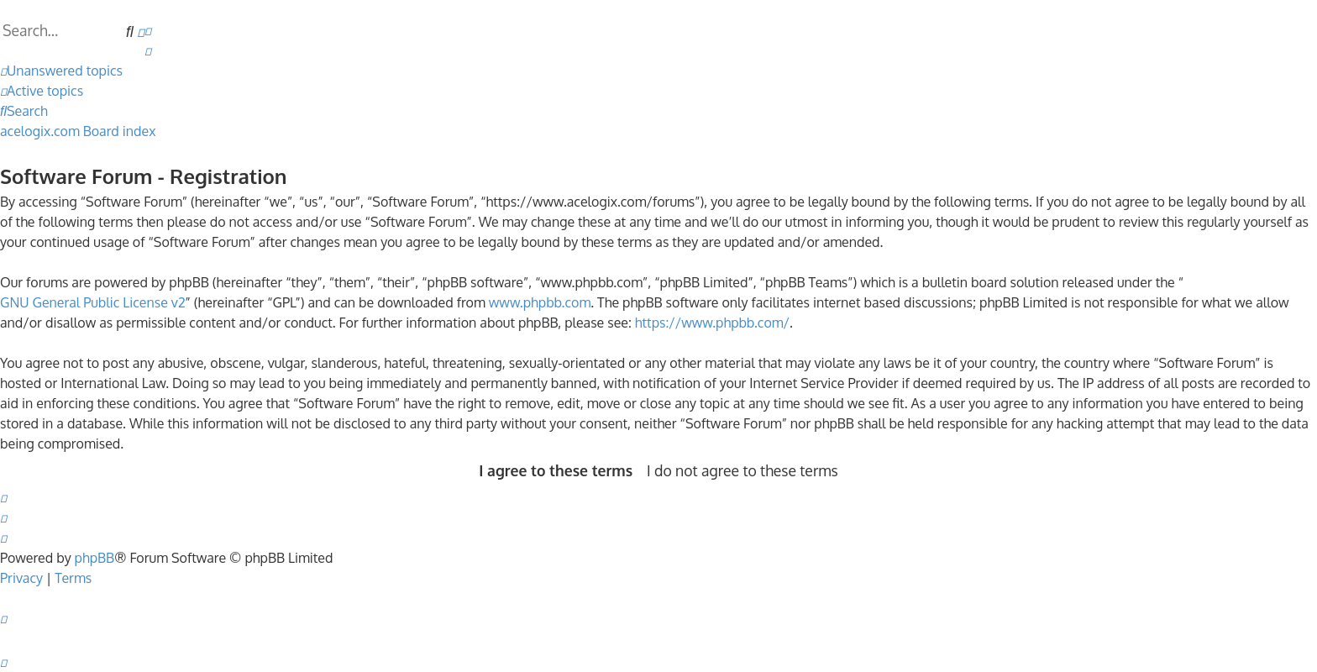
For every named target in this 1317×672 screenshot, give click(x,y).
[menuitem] (147, 30)
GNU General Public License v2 (93, 302)
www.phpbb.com (539, 302)
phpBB (95, 557)
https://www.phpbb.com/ (712, 322)
